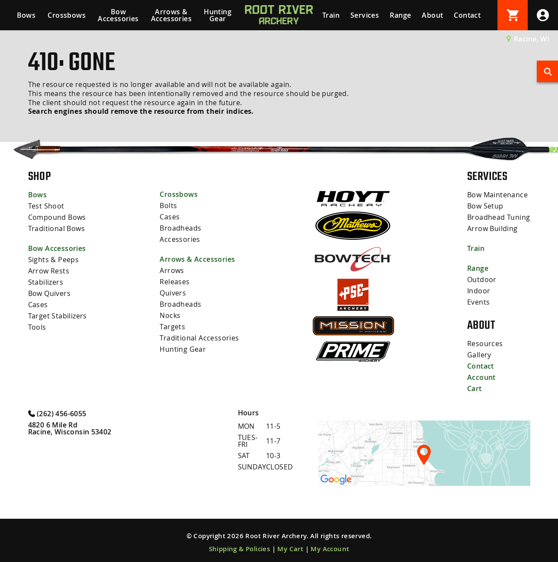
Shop (39, 176)
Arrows (172, 270)
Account (481, 377)
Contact (467, 15)
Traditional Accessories (199, 337)
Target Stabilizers (57, 315)
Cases (38, 304)
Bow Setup (485, 205)
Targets (172, 326)
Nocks (170, 315)
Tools (37, 327)
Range (400, 15)
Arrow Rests (48, 270)
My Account (330, 548)
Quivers (173, 292)
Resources (485, 343)
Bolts (168, 205)
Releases (174, 281)
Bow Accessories (118, 15)
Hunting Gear (217, 15)
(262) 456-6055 (57, 413)
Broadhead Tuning (498, 217)
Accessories (180, 239)
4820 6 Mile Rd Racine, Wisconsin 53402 (70, 428)
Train (331, 15)
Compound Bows (57, 217)
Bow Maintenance (497, 194)
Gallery (479, 354)
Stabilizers (45, 282)
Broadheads (180, 228)
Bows (26, 15)
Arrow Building (492, 228)
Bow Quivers (49, 293)
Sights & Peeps (53, 259)
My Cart (290, 548)
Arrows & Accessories (171, 15)
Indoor (478, 290)
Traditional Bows (56, 228)
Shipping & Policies (239, 548)
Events (478, 302)
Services (364, 15)
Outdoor (482, 279)
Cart (474, 388)
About (432, 15)
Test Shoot (46, 205)
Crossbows (67, 15)
